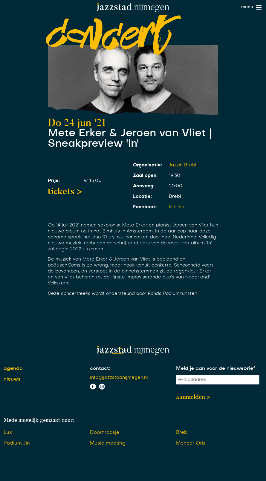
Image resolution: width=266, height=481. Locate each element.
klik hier (177, 207)
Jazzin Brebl (182, 165)
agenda (13, 368)
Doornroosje (104, 432)
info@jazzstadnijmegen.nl (119, 377)
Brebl (182, 432)
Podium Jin (17, 443)
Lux (8, 432)
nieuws (12, 379)
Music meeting (108, 443)
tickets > (65, 191)
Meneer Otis (191, 443)
